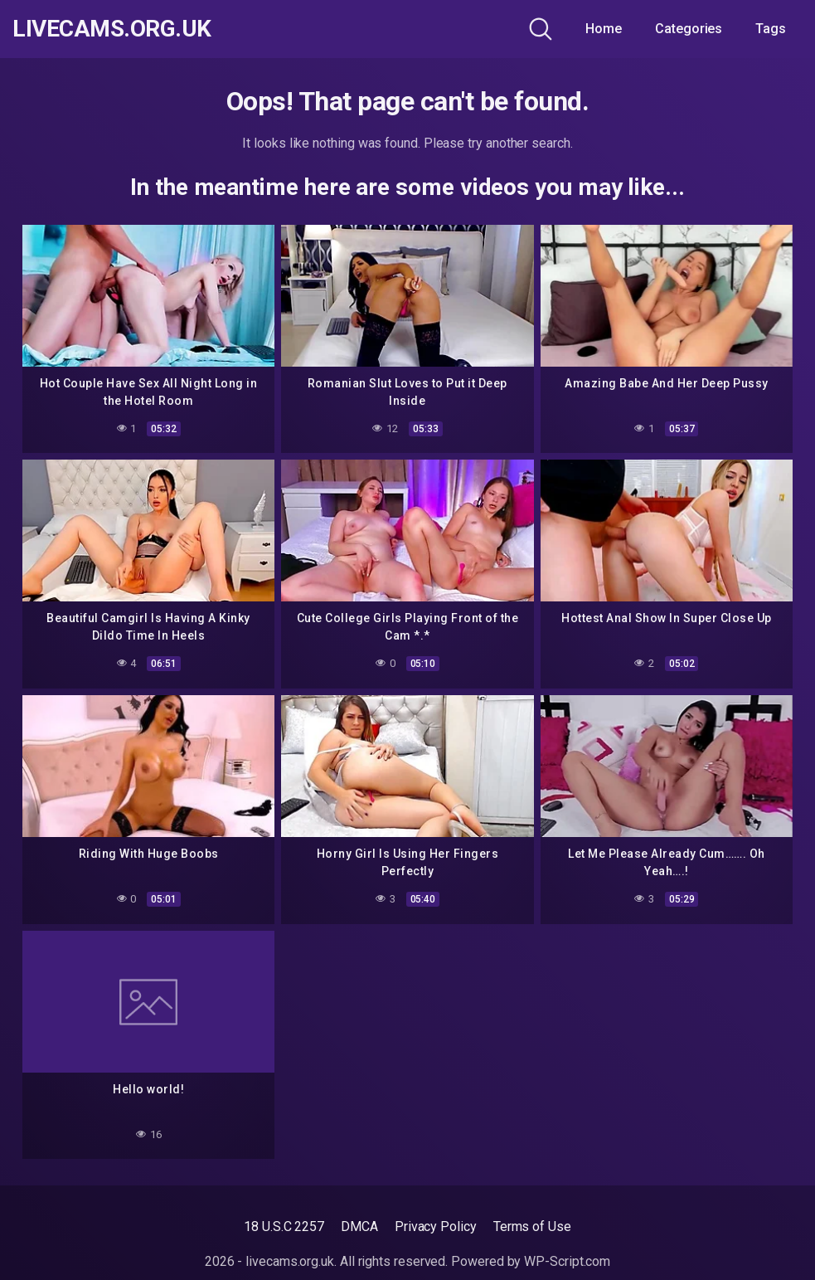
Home (603, 29)
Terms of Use (532, 1226)
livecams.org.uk (111, 29)
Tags (770, 29)
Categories (688, 29)
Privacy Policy (436, 1226)
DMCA (359, 1226)
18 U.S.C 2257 (284, 1226)
